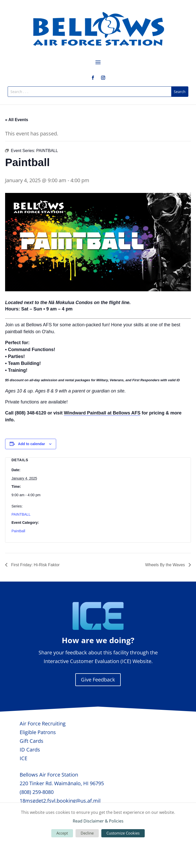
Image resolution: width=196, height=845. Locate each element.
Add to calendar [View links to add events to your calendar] (31, 444)
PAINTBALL (20, 514)
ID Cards (30, 749)
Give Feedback (98, 679)
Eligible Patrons (38, 732)
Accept (62, 833)
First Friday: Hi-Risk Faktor (35, 565)
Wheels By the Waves (165, 565)
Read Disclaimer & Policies (98, 821)
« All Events (16, 120)
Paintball (18, 531)
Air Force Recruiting (43, 723)
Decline (87, 833)
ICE (23, 758)
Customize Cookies (123, 833)
